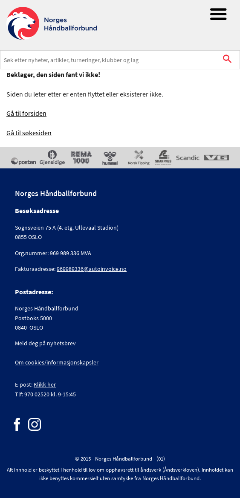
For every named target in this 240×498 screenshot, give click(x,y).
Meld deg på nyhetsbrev (45, 343)
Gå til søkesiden (29, 132)
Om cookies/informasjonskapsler (56, 362)
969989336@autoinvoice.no (92, 269)
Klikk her (45, 384)
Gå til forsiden (26, 113)
